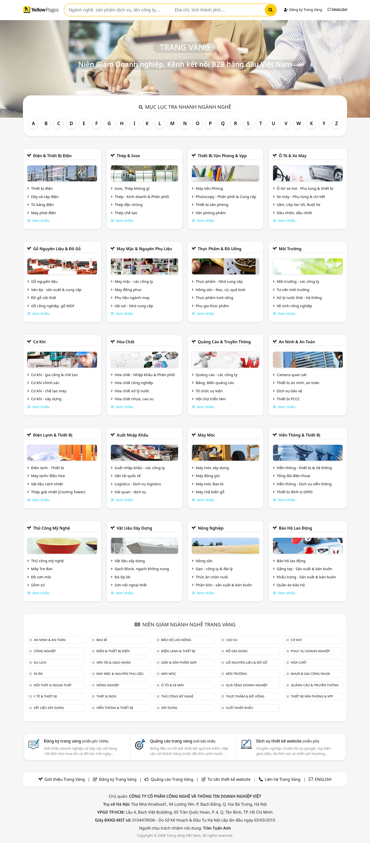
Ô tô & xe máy (293, 155)
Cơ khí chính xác (45, 382)
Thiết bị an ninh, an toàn (298, 382)
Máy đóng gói (208, 475)
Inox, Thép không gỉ (132, 188)
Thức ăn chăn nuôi (212, 576)
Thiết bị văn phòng (212, 204)
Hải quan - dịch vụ (130, 491)
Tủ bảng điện (42, 204)
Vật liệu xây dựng (134, 528)
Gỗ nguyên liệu (44, 281)
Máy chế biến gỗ (210, 491)
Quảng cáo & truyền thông (224, 342)
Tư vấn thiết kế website (230, 779)
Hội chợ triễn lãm (211, 398)
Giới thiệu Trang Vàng (65, 779)
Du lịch (40, 662)
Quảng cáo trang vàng (182, 741)
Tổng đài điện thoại (293, 475)
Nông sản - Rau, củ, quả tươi (220, 289)
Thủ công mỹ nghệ (51, 528)
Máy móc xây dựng (212, 467)
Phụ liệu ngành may (132, 297)
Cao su (231, 640)
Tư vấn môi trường (293, 289)
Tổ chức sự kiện (209, 390)
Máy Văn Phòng (209, 188)
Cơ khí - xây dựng (46, 398)
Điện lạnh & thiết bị (52, 435)
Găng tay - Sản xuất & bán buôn (304, 568)
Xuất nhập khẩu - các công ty (140, 467)
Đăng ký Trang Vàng (303, 9)
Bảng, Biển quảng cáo (215, 382)
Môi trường (290, 248)
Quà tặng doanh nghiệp (247, 685)
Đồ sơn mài (41, 576)
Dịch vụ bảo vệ (289, 390)
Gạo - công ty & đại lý (214, 568)
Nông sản (204, 560)
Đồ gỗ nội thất (43, 297)
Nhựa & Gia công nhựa (310, 673)
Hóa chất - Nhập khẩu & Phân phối (145, 374)
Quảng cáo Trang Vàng (172, 779)
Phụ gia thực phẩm (212, 305)
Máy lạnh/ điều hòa (48, 475)
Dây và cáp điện (44, 196)
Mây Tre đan (41, 568)
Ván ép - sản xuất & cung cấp (56, 289)
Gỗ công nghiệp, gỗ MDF (52, 305)
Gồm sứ (38, 584)
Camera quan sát (292, 374)
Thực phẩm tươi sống (214, 297)
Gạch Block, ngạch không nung (142, 568)
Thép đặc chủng (128, 204)
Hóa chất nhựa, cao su (134, 398)
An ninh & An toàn (297, 342)
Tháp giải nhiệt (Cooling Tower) (58, 491)
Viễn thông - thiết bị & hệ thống (304, 467)
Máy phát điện (43, 212)
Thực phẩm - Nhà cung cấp (219, 281)
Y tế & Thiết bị (45, 696)
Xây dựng (169, 707)
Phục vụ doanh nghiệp (310, 651)
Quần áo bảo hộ (291, 584)
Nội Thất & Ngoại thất (52, 685)
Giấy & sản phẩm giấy (179, 662)
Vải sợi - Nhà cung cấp (134, 305)
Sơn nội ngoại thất (131, 584)
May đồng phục (128, 289)
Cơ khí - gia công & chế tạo (54, 374)
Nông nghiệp (211, 528)
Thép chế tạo (126, 212)
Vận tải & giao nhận (113, 662)
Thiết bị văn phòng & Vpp (222, 155)
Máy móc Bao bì (210, 483)
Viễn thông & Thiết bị (299, 435)
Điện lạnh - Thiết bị (47, 467)
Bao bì (101, 640)
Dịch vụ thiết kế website (287, 741)
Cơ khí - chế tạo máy (48, 390)
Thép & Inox (128, 155)
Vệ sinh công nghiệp (294, 305)
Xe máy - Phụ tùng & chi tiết (301, 196)
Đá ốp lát (122, 576)
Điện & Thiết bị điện (52, 155)
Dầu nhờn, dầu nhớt (294, 212)
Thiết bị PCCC (288, 398)
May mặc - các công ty (134, 281)
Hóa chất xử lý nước (132, 390)
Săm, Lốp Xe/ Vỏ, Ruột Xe (298, 204)
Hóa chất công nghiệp (134, 382)
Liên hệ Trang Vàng (283, 779)
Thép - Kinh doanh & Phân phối (142, 196)
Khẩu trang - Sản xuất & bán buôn (306, 576)
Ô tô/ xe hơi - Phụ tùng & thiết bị (305, 188)
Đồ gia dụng (237, 651)
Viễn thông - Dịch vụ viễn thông (304, 483)
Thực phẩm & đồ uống (219, 248)
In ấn (38, 673)
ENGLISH (337, 9)
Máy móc (206, 435)
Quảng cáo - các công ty (216, 374)
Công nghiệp (45, 651)
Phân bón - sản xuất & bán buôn (224, 584)
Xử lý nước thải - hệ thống (299, 297)
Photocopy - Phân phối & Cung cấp (226, 196)
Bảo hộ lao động (295, 528)
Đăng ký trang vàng (76, 741)
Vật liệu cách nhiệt (47, 483)
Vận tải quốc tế (127, 475)
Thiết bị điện (42, 188)
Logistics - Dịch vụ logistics (138, 483)
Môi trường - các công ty (298, 281)
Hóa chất (126, 342)
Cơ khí (39, 342)
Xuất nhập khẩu (132, 435)
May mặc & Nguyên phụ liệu (144, 248)
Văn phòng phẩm (211, 212)
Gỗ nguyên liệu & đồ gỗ (57, 248)
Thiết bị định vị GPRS (295, 491)
